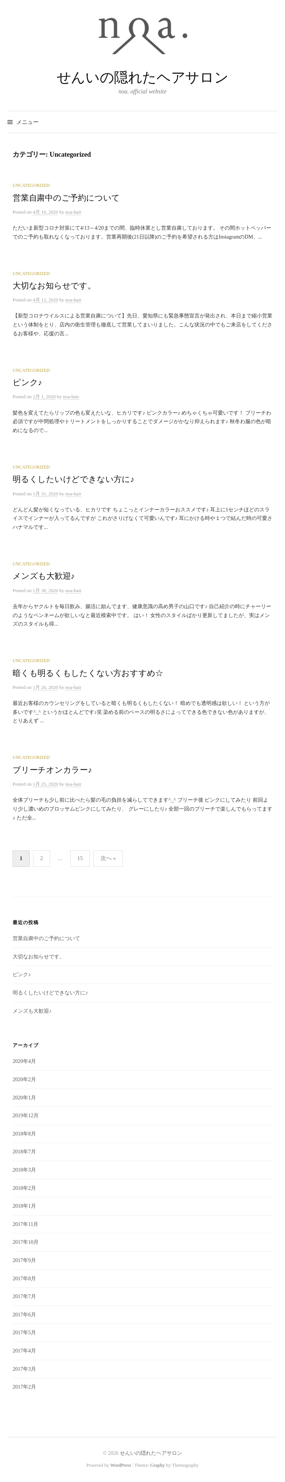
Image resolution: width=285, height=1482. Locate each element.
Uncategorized (31, 185)
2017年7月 (24, 1296)
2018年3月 (24, 1170)
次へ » (108, 858)
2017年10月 (26, 1242)
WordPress (120, 1465)
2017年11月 (25, 1224)
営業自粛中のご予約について (66, 198)
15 (80, 858)
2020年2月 (24, 1079)
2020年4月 (24, 1061)
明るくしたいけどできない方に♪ (73, 479)
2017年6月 (24, 1314)
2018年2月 (24, 1188)
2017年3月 (24, 1369)
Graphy (157, 1465)
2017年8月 (24, 1278)
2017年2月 (24, 1387)
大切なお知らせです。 (54, 285)
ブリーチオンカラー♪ (52, 770)
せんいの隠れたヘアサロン (142, 77)
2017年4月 (24, 1351)
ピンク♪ (27, 382)
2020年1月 (24, 1098)
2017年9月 (24, 1260)
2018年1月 (24, 1206)
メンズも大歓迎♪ (44, 576)
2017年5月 (24, 1332)
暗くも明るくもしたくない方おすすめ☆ (88, 673)
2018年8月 (24, 1134)
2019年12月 (26, 1115)
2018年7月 (24, 1151)
